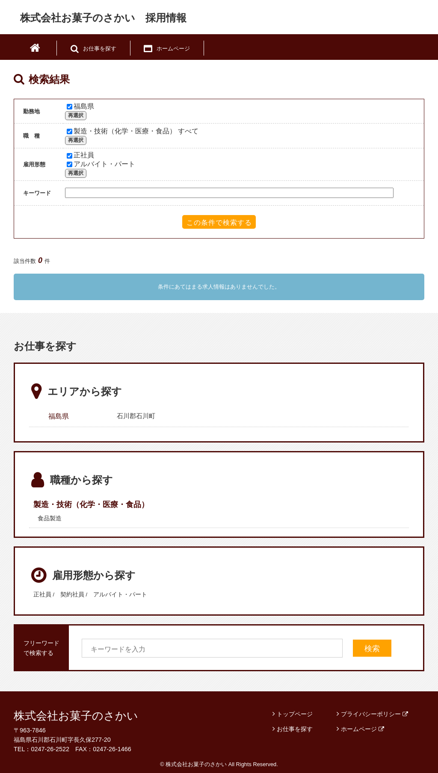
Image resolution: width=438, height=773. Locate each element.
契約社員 (72, 594)
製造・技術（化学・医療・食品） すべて (132, 131)
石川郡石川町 (136, 415)
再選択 (75, 115)
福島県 (80, 106)
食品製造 (50, 518)
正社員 (80, 155)
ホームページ (362, 729)
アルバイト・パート (101, 164)
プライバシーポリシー (374, 714)
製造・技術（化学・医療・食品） (91, 504)
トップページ (295, 714)
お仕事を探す (295, 729)
